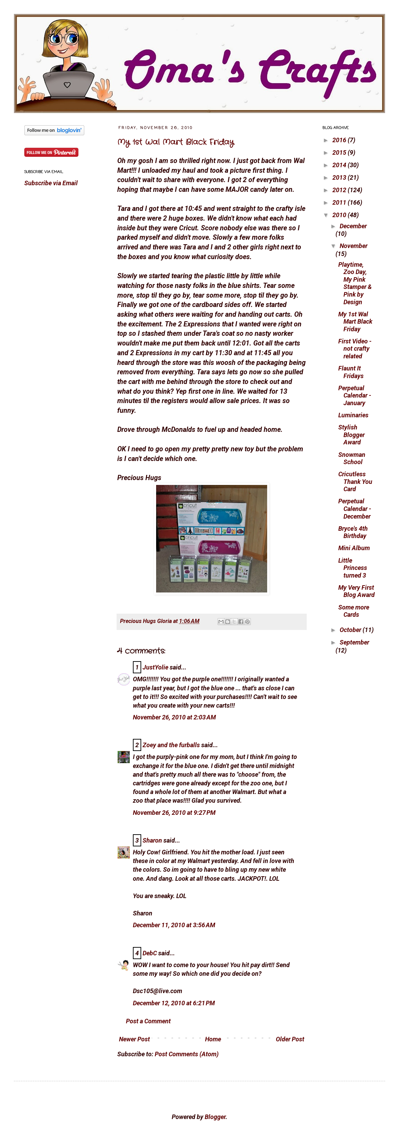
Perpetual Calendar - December (354, 508)
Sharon (152, 840)
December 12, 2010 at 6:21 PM (174, 1003)
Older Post (290, 1039)
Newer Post (134, 1039)
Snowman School (351, 458)
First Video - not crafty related (355, 349)
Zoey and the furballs (171, 745)
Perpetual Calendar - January (354, 395)
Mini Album (354, 548)
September (354, 642)
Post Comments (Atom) (187, 1054)
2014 (340, 165)
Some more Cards (353, 611)
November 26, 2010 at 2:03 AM (174, 717)
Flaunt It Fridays (351, 372)
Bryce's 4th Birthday (353, 532)
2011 (340, 202)
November (353, 245)
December (353, 226)
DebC (150, 953)
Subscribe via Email (51, 183)
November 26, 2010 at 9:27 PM (174, 812)
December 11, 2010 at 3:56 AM (174, 925)
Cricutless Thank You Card (355, 481)
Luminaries (353, 415)
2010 (340, 215)
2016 (340, 140)
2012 (340, 190)
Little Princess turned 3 (352, 568)
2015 (340, 152)
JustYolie (155, 667)
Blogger (215, 1116)
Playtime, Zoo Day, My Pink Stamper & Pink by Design (355, 283)
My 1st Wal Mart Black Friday (175, 142)
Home (213, 1039)
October (351, 629)
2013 (340, 177)
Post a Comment (148, 1021)
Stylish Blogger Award (351, 435)
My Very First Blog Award (356, 591)
